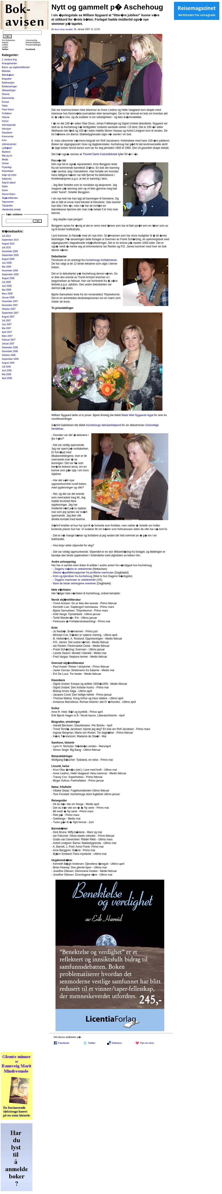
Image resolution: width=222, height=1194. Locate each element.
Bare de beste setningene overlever (74, 583)
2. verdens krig (9, 59)
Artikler (5, 45)
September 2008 (10, 274)
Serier (5, 190)
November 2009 (10, 251)
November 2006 (10, 351)
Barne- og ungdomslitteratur (16, 67)
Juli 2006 (6, 366)
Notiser (5, 42)
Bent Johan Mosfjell (63, 29)
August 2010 (8, 243)
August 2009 (8, 259)
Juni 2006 (7, 370)
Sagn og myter (9, 175)
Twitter (91, 1043)
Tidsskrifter (7, 205)
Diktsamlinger (9, 90)
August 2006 (8, 363)
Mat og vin (7, 155)
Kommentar (8, 136)
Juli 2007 (6, 320)
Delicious (117, 1043)
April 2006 (7, 378)
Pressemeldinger (33, 45)
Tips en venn (147, 1043)
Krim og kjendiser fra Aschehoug (72, 576)
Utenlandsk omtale (11, 209)
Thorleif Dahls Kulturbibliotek (100, 154)
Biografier (7, 79)
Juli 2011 (6, 236)
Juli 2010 (6, 247)
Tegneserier (8, 202)
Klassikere (7, 132)
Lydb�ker (7, 148)
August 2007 (8, 316)
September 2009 (10, 255)
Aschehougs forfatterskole (101, 260)
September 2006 (10, 359)
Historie (6, 117)
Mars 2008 (7, 293)
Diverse (6, 94)
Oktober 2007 (9, 309)
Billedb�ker (8, 75)
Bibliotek (6, 71)
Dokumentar (8, 98)
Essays (5, 102)
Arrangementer (9, 63)
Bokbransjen (8, 82)
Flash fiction (8, 109)
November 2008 (10, 270)
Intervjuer (6, 129)
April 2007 (7, 332)
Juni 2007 (7, 324)
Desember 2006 (10, 347)
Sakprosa (6, 179)
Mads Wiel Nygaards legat (137, 415)
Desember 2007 (10, 301)
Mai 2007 (6, 328)
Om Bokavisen (8, 40)
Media (5, 159)
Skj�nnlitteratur (10, 198)
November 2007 (10, 305)
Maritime (6, 152)
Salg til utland (8, 182)
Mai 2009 (6, 266)
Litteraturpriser (9, 144)
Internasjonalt (8, 125)
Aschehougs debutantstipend (103, 425)
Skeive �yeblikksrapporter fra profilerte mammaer (83, 572)
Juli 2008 (6, 282)
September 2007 (10, 313)
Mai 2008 (6, 290)
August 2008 (8, 278)
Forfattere (7, 113)
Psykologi (7, 167)
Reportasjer (8, 171)
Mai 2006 (6, 374)
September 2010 (10, 240)
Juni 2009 (7, 263)
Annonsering (31, 40)
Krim (4, 140)
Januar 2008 (8, 297)
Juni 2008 (7, 286)
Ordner (5, 163)
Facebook (63, 1043)
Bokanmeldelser (33, 42)
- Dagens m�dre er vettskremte (72, 569)
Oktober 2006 (9, 355)
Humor (5, 121)
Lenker (5, 47)
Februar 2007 (8, 340)
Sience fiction (8, 194)
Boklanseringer (9, 86)
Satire (5, 186)
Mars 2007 (7, 336)
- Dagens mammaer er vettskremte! (74, 579)
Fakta (4, 105)
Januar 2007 (8, 343)
